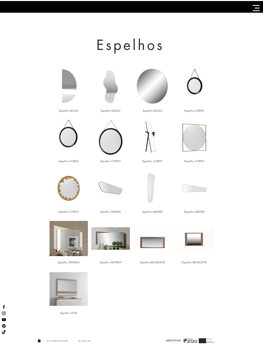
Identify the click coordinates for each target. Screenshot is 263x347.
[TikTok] (3, 332)
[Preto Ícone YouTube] (3, 319)
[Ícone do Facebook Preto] (3, 306)
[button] (256, 8)
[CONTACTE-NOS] (84, 341)
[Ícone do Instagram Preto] (3, 313)
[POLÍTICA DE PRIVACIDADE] (57, 341)
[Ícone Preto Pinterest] (3, 326)
